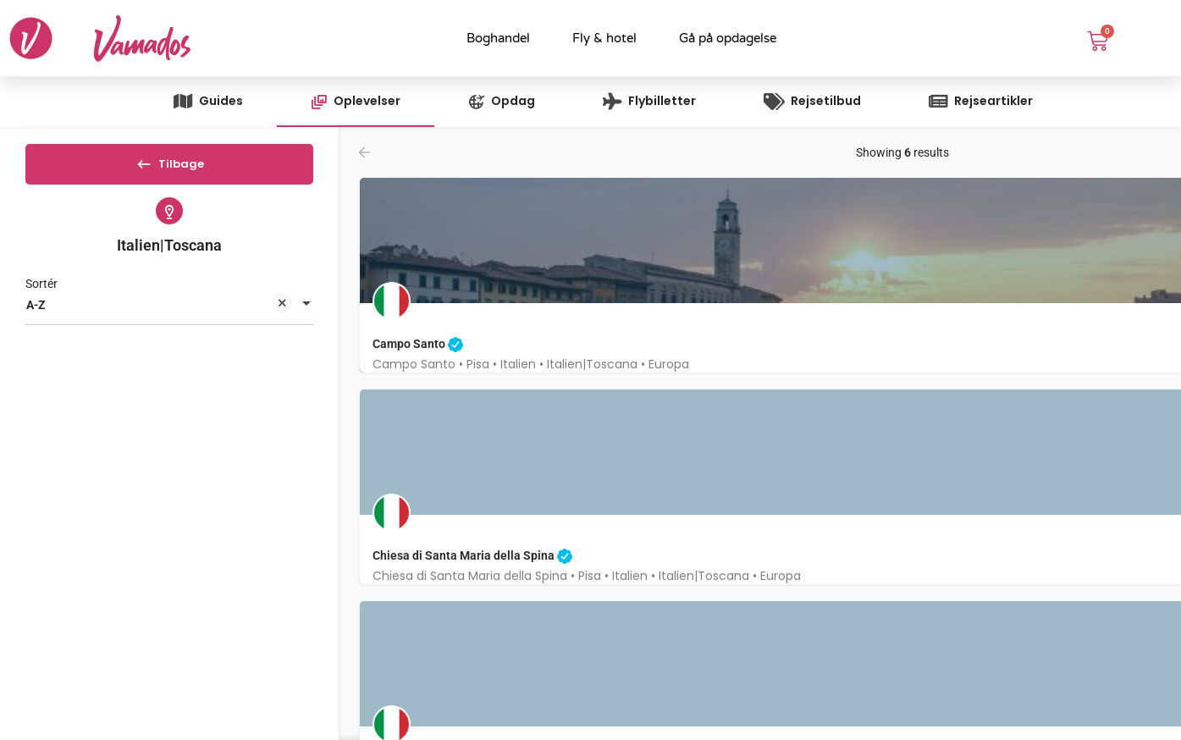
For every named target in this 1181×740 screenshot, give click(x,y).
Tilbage (169, 169)
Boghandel (498, 38)
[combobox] (169, 319)
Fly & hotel (604, 38)
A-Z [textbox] (159, 320)
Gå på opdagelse (727, 38)
